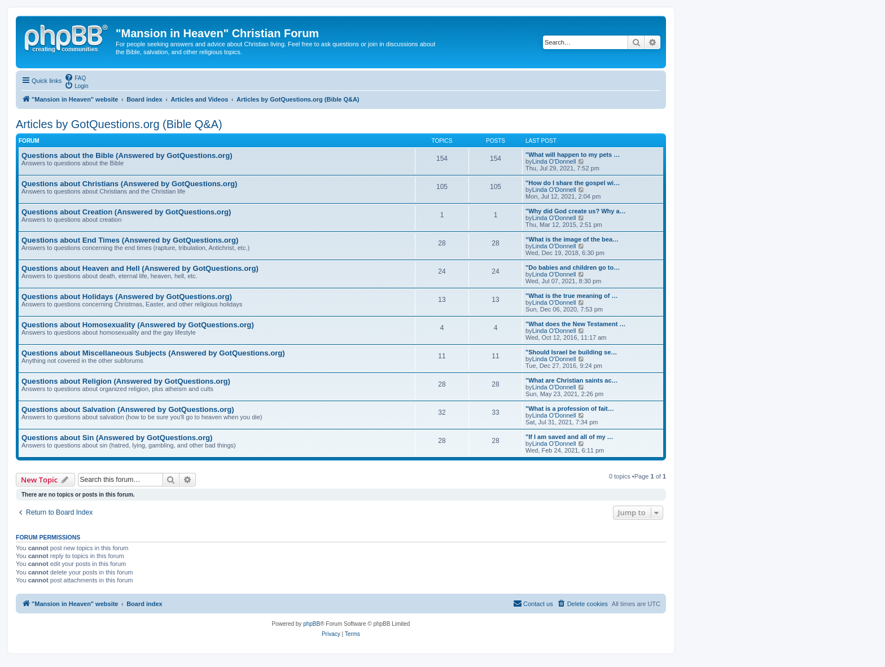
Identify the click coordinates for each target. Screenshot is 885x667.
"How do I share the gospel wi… (572, 182)
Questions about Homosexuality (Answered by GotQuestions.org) (137, 325)
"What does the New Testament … (575, 324)
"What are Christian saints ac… (571, 380)
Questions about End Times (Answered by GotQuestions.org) (129, 240)
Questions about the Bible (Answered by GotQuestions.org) (127, 155)
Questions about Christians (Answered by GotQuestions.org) (129, 183)
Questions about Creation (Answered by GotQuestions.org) (126, 212)
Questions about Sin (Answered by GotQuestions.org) (117, 437)
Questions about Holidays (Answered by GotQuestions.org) (126, 296)
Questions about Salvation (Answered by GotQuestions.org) (127, 409)
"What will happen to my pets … (572, 154)
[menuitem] (75, 77)
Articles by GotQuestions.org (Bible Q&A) (119, 124)
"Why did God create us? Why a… (575, 211)
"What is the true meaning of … (571, 295)
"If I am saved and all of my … (569, 436)
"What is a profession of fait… (569, 408)
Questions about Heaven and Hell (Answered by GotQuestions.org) (140, 268)
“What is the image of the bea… (572, 239)
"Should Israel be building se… (571, 352)
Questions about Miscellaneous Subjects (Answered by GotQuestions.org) (153, 353)
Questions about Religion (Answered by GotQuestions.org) (125, 381)
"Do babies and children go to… (572, 267)
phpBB (311, 624)
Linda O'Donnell (554, 161)
